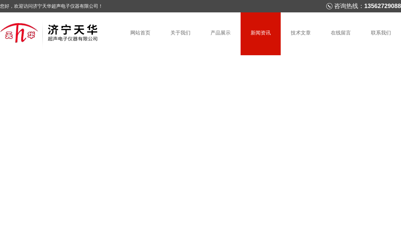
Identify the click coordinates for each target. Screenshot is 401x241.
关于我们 (180, 32)
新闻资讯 (261, 32)
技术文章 (301, 32)
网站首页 (140, 32)
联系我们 (381, 32)
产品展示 (221, 32)
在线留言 (341, 32)
